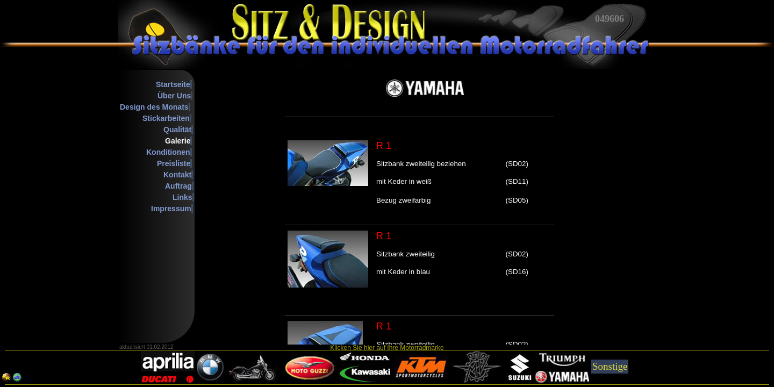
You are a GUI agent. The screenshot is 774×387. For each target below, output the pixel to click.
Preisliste (173, 163)
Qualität (177, 129)
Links (182, 197)
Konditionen (168, 152)
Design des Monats (154, 107)
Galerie (177, 141)
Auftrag (178, 186)
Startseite (173, 84)
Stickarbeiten (166, 118)
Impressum (171, 208)
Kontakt (177, 174)
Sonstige (609, 366)
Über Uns (174, 95)
